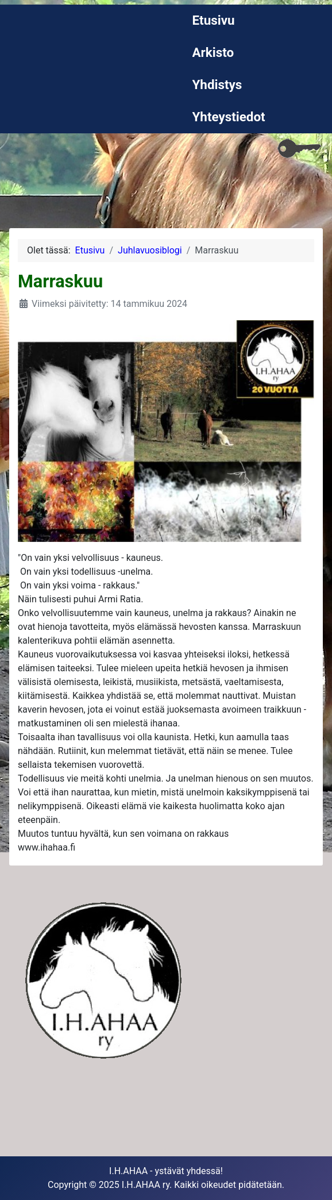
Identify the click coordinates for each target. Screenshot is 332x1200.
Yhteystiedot (228, 116)
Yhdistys (217, 84)
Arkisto (213, 52)
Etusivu (213, 20)
